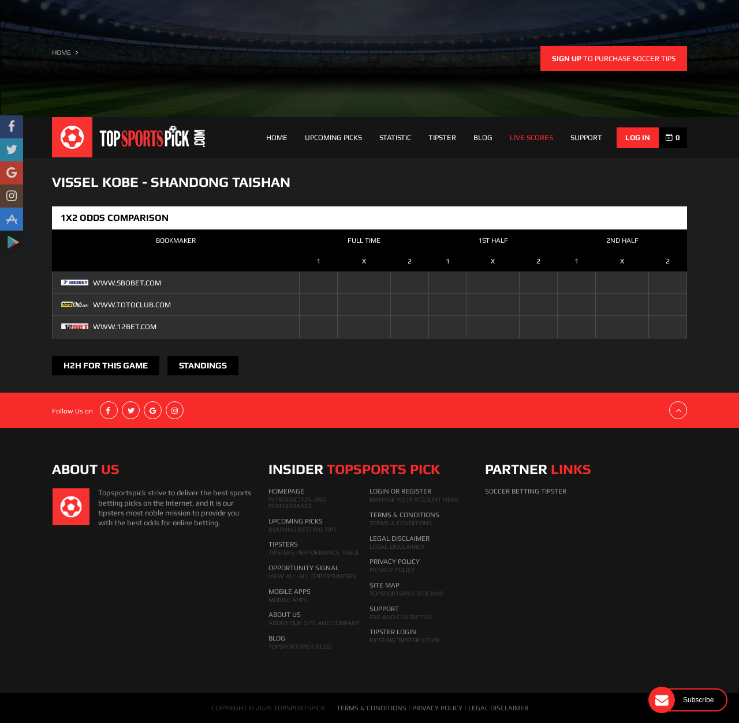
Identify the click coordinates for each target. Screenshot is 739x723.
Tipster (442, 137)
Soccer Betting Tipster (525, 491)
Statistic (395, 137)
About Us (284, 614)
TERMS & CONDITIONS (371, 708)
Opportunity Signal (303, 567)
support (586, 137)
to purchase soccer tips (613, 58)
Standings (203, 365)
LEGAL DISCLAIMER (498, 708)
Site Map (385, 585)
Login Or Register (400, 491)
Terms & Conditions (404, 514)
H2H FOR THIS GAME (106, 365)
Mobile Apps (289, 591)
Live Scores (531, 137)
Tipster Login (393, 631)
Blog (482, 137)
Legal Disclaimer (400, 538)
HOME (61, 52)
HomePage (286, 491)
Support (384, 608)
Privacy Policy (395, 561)
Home (277, 137)
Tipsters (283, 544)
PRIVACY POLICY (437, 708)
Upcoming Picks (333, 137)
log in (637, 137)
